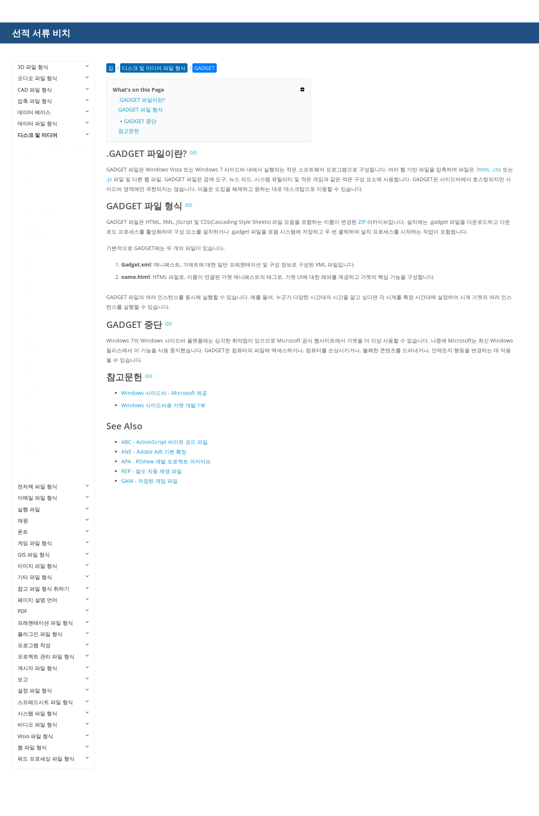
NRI (29, 316)
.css (496, 169)
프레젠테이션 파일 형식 (53, 622)
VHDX (32, 441)
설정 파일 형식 (53, 690)
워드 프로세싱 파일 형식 (53, 758)
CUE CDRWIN (41, 214)
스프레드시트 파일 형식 (53, 702)
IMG (30, 248)
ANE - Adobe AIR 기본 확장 (153, 451)
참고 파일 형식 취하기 (53, 588)
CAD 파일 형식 (53, 89)
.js (109, 179)
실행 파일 (53, 509)
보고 (53, 679)
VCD (30, 407)
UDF (30, 395)
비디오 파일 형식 (53, 724)
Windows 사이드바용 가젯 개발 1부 (163, 405)
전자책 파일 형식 (53, 486)
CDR (30, 180)
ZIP (362, 221)
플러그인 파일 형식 (53, 633)
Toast (32, 384)
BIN (29, 157)
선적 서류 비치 (41, 33)
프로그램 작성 (53, 645)
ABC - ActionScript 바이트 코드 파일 (164, 441)
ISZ (29, 259)
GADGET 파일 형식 (140, 109)
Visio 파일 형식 (53, 736)
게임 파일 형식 (53, 542)
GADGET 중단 (140, 121)
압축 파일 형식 (53, 100)
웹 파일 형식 (53, 747)
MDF (30, 270)
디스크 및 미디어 (53, 134)
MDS (31, 282)
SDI (29, 361)
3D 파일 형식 (53, 66)
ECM (30, 225)
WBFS (32, 452)
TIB (29, 373)
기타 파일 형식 (53, 577)
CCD (30, 169)
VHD (30, 429)
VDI (29, 418)
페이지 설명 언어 (53, 599)
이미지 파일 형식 (53, 565)
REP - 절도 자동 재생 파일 (151, 471)
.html (482, 169)
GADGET (35, 236)
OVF (30, 338)
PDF (53, 611)
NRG (30, 304)
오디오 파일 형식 (53, 78)
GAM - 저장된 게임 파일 (149, 480)
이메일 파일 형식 (53, 497)
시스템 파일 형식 (53, 713)
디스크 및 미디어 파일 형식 (57, 146)
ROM (31, 350)
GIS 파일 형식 (53, 554)
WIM (30, 463)
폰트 (53, 531)
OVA (30, 327)
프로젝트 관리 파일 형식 (53, 656)
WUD (31, 475)
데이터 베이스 (53, 112)
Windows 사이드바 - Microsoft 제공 (164, 392)
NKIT (31, 293)
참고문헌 (128, 130)
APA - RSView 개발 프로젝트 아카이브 (166, 461)
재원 (53, 520)
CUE (30, 203)
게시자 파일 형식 (53, 668)
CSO (30, 191)
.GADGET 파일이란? (141, 99)
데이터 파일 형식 (53, 123)
